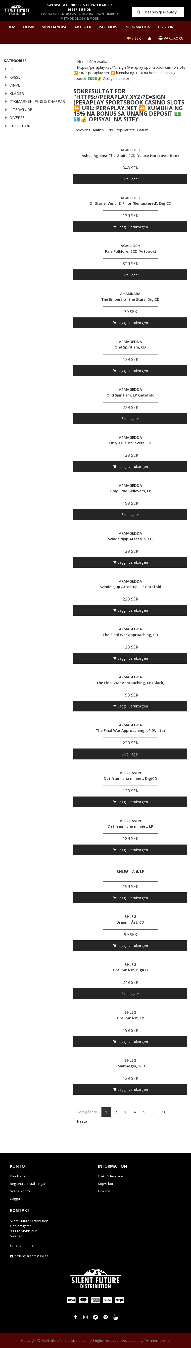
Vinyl (12, 85)
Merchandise (54, 26)
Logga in (17, 1198)
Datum (142, 129)
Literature (18, 109)
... (153, 1111)
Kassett (14, 77)
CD (9, 68)
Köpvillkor (105, 1183)
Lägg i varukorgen (130, 226)
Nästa (82, 1121)
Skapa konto (20, 1191)
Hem (11, 26)
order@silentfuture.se (31, 1256)
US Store (166, 26)
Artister (82, 26)
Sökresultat (99, 61)
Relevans (82, 129)
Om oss (104, 1191)
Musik (28, 26)
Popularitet (125, 129)
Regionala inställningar (28, 1183)
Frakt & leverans (111, 1176)
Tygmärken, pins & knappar (34, 101)
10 (164, 1111)
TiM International (157, 1340)
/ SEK (134, 38)
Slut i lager (130, 178)
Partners (108, 26)
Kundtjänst (18, 1176)
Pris (109, 129)
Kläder (14, 93)
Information (137, 26)
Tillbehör (17, 125)
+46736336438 (26, 1246)
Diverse (14, 117)
